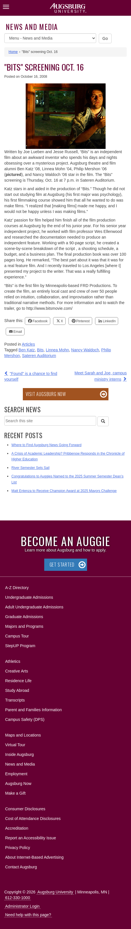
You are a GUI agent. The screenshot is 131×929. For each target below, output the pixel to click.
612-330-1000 (17, 897)
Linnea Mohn (57, 350)
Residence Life (18, 680)
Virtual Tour (15, 745)
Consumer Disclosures (25, 809)
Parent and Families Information (33, 709)
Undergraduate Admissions (29, 597)
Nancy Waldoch (85, 350)
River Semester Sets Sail (30, 468)
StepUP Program (20, 645)
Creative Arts (16, 671)
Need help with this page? (28, 914)
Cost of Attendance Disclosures (33, 818)
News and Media (32, 26)
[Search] (103, 421)
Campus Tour (17, 636)
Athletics (12, 661)
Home (13, 52)
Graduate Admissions (24, 616)
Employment (16, 774)
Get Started (62, 564)
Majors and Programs (24, 625)
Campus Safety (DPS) (25, 719)
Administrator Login (22, 906)
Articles (28, 344)
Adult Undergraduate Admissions (34, 607)
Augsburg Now (18, 783)
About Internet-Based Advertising (34, 857)
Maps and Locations (23, 735)
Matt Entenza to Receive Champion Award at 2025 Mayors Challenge (64, 491)
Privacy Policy (17, 847)
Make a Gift (15, 793)
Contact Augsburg (21, 867)
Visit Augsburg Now (46, 394)
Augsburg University (55, 892)
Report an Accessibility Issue (30, 838)
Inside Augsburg (19, 754)
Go (105, 38)
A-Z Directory (17, 587)
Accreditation (16, 828)
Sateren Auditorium (39, 355)
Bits (40, 350)
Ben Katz (27, 350)
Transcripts (15, 700)
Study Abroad (17, 690)
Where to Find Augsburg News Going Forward (46, 445)
